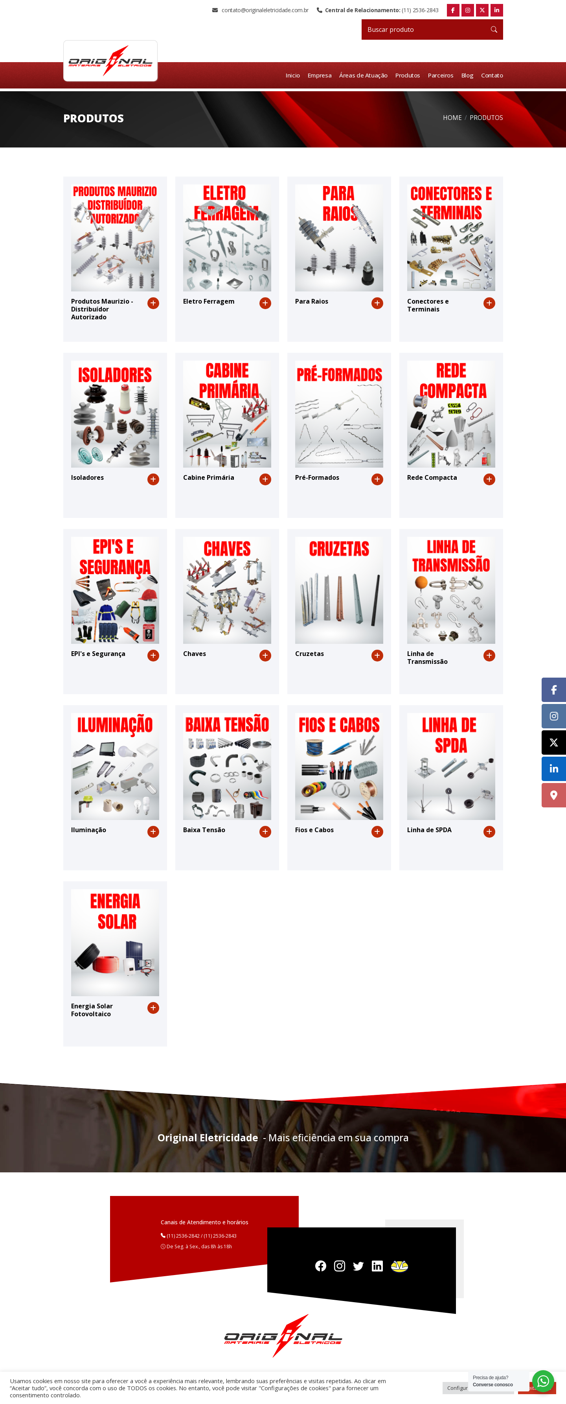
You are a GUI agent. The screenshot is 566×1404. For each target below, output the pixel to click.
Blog (468, 75)
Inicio (294, 75)
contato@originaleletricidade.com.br (260, 10)
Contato (492, 75)
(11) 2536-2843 (377, 10)
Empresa (321, 75)
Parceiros (441, 75)
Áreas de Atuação (365, 75)
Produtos (409, 75)
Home (452, 118)
